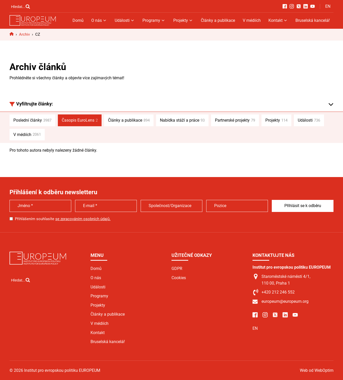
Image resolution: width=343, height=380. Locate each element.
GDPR (176, 268)
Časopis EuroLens (80, 120)
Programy (153, 20)
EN (327, 6)
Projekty (183, 20)
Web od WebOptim (316, 370)
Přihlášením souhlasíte (63, 219)
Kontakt (278, 20)
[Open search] (21, 6)
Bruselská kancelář (312, 20)
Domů (78, 20)
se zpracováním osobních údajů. (83, 219)
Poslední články (32, 120)
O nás (99, 20)
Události (125, 20)
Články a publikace (218, 20)
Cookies (178, 277)
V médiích (252, 20)
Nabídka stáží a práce (182, 120)
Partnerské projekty (235, 120)
